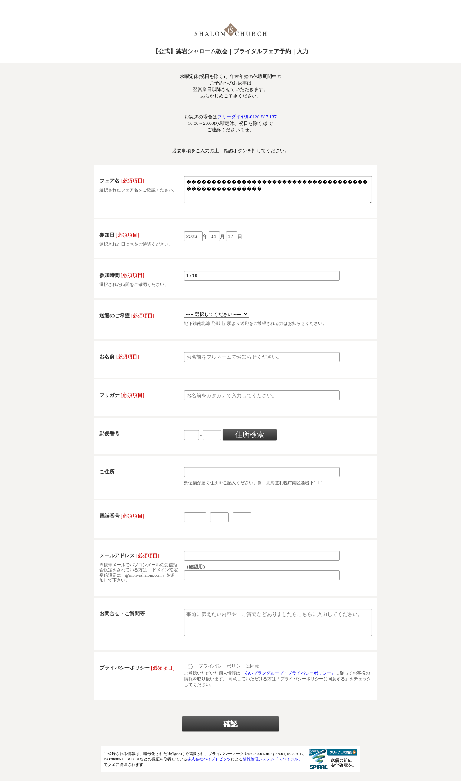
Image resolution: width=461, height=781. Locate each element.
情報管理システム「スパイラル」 (272, 768)
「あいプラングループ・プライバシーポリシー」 (287, 681)
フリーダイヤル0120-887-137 (247, 116)
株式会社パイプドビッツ (209, 768)
